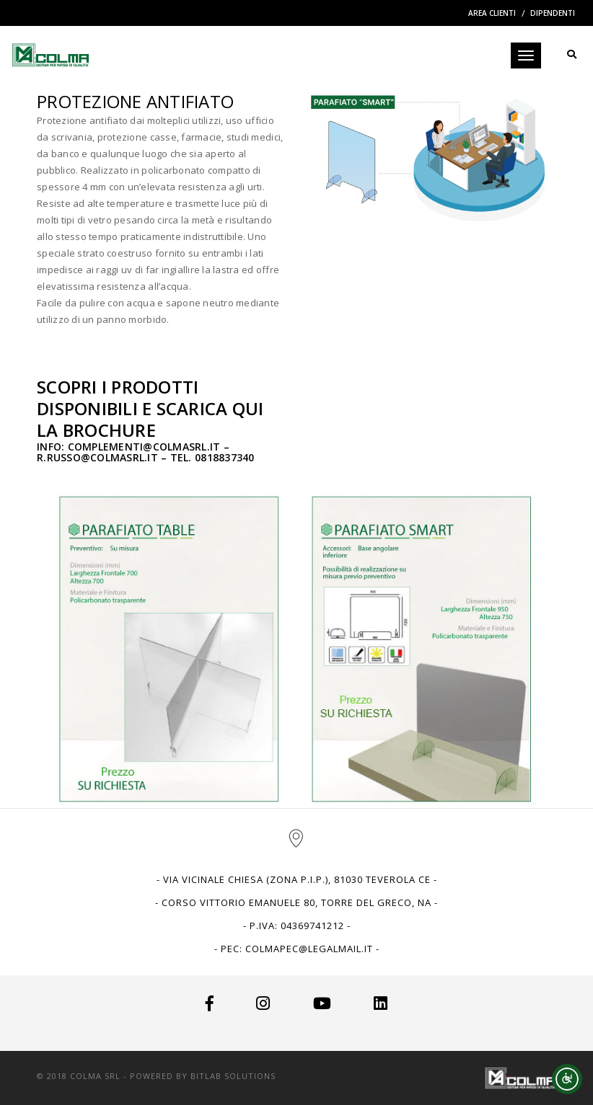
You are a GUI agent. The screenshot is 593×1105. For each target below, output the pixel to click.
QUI (248, 408)
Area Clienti (492, 13)
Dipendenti (552, 13)
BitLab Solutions (233, 1075)
